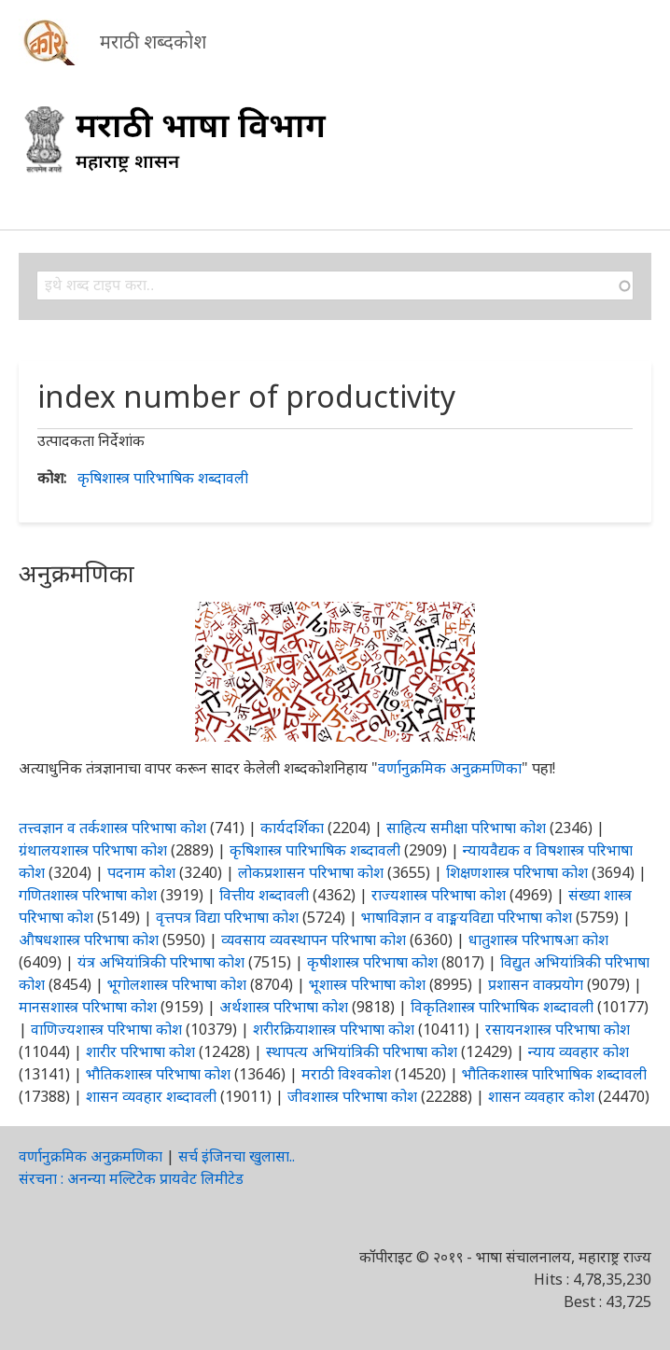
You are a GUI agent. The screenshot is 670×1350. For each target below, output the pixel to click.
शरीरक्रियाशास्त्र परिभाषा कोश (333, 1029)
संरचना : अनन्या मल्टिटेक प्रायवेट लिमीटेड (131, 1178)
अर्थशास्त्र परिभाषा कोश (283, 1006)
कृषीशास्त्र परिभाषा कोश (372, 962)
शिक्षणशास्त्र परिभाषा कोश (517, 872)
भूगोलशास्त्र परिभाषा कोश (176, 984)
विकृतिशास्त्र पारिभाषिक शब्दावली (504, 1006)
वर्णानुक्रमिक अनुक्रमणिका (450, 768)
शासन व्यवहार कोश (541, 1096)
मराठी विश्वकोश (346, 1074)
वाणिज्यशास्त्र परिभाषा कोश (106, 1029)
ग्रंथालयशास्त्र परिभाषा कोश (93, 850)
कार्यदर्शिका (292, 827)
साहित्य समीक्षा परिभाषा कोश (466, 827)
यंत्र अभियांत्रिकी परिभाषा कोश (160, 962)
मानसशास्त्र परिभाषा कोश (88, 1006)
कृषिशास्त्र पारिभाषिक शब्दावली (162, 477)
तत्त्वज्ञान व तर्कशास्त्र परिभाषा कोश (112, 827)
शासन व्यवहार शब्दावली (151, 1096)
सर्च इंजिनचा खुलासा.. (236, 1156)
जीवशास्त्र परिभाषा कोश (352, 1096)
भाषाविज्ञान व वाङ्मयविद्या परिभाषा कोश (466, 917)
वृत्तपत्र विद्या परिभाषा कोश (227, 917)
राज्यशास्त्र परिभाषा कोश (438, 894)
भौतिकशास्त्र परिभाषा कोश (158, 1074)
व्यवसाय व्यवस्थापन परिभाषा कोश (313, 939)
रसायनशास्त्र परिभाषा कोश (557, 1029)
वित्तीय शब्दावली (264, 894)
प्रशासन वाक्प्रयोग (535, 984)
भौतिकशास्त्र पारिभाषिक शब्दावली (554, 1074)
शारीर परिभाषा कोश (140, 1051)
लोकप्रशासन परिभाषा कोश (311, 872)
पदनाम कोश (141, 872)
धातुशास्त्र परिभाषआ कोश (538, 939)
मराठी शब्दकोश (153, 41)
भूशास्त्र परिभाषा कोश (367, 984)
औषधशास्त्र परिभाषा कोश (89, 939)
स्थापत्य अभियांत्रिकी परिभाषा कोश (361, 1051)
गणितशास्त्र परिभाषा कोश (88, 894)
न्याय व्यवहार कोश (578, 1051)
